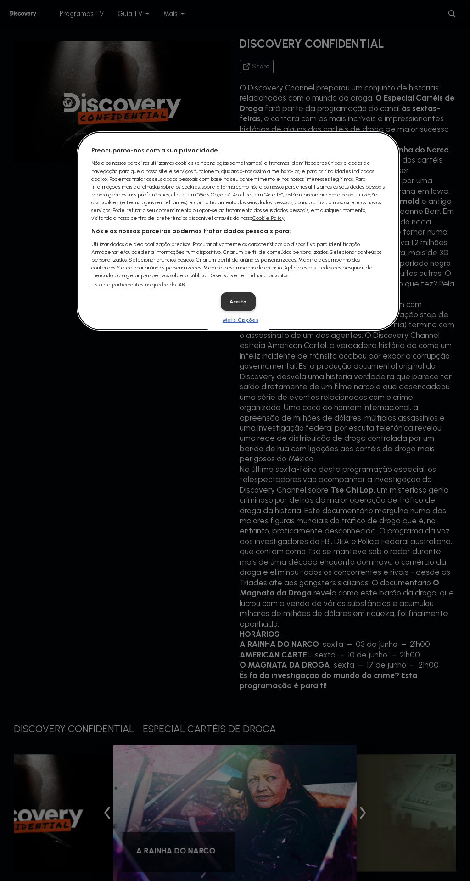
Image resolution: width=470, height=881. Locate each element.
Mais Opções (240, 320)
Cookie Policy (268, 218)
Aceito (237, 301)
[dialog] (238, 231)
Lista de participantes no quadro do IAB (138, 285)
